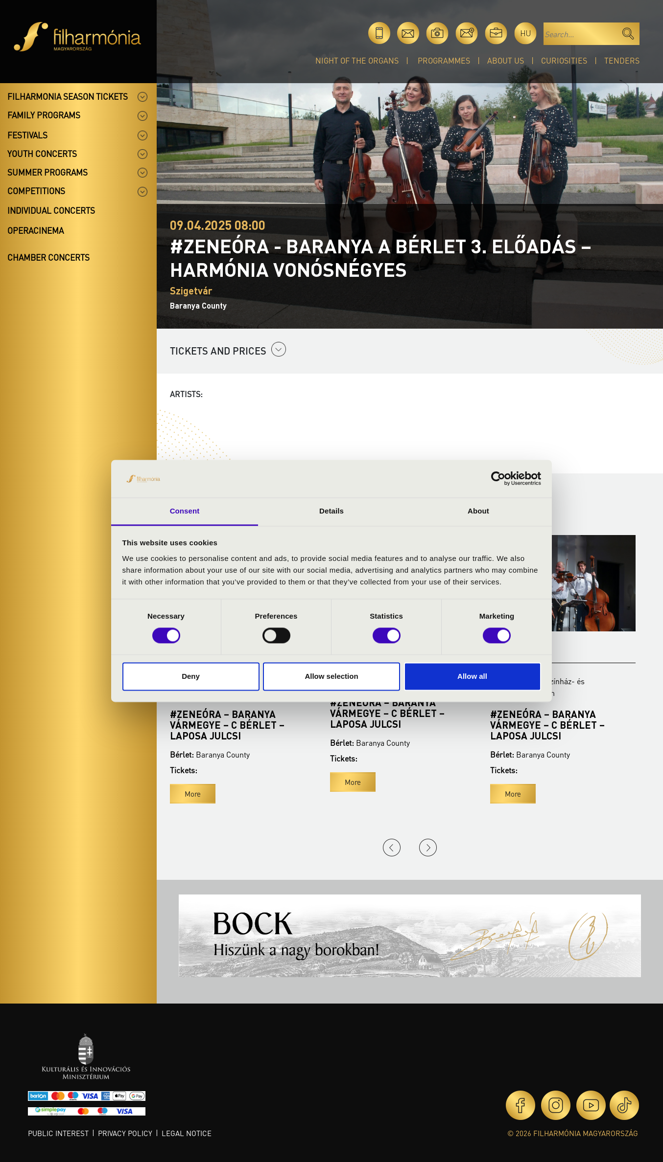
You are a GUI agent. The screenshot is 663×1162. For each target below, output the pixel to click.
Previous (392, 847)
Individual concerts (51, 210)
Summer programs (47, 172)
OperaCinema (35, 230)
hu (525, 33)
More (193, 794)
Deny (191, 676)
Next (428, 847)
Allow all (472, 676)
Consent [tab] (185, 511)
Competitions (36, 190)
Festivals (27, 135)
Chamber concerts (48, 257)
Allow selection (331, 676)
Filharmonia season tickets (67, 96)
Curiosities (564, 60)
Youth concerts (42, 153)
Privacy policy (125, 1133)
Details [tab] (331, 511)
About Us (505, 60)
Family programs (43, 115)
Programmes (444, 60)
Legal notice (187, 1133)
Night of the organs (357, 60)
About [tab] (478, 511)
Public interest (58, 1133)
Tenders (621, 60)
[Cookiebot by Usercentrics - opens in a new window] (498, 478)
